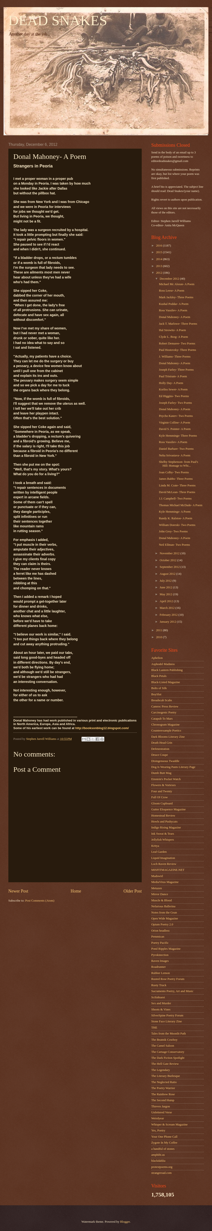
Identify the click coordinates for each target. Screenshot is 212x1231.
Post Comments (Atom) (39, 900)
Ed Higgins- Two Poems (174, 396)
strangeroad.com (161, 1173)
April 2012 (167, 601)
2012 (159, 272)
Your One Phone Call (164, 1136)
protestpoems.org (161, 1167)
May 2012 (166, 594)
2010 (159, 637)
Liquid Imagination (163, 858)
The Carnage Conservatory (167, 1052)
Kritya (155, 846)
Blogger (125, 1221)
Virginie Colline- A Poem (174, 422)
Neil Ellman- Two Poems (174, 544)
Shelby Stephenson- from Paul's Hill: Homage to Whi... (178, 463)
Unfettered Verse (161, 1112)
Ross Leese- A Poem (171, 290)
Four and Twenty (161, 791)
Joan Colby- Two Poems (174, 472)
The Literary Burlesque (165, 1076)
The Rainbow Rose (163, 1094)
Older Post (132, 891)
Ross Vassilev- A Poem (173, 310)
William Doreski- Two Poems (177, 525)
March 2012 (167, 608)
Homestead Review (163, 815)
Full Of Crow (159, 797)
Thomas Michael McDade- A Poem (180, 505)
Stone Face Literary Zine (166, 1021)
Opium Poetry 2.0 (162, 924)
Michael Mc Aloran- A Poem (176, 284)
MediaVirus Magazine (165, 882)
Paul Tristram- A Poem (173, 376)
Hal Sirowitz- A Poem (172, 330)
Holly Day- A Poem (171, 383)
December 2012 (170, 278)
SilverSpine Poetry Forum (167, 1015)
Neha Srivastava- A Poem (174, 455)
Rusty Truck (158, 985)
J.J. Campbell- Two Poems (175, 498)
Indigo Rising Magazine (166, 827)
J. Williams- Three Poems (175, 356)
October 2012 (168, 560)
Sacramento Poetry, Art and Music (172, 991)
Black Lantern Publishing (167, 670)
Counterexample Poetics (166, 730)
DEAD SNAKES (57, 20)
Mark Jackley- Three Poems (176, 297)
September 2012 (170, 567)
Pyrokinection (159, 955)
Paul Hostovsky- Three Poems (177, 350)
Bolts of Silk (159, 688)
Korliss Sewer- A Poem (173, 389)
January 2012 (168, 621)
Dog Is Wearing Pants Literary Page (173, 767)
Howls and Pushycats (164, 821)
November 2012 (170, 553)
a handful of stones (163, 1148)
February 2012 (169, 614)
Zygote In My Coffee (164, 1142)
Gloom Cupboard (162, 803)
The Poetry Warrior (163, 1088)
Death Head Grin (161, 742)
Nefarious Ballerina (163, 906)
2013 (159, 266)
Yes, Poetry (158, 1130)
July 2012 (166, 580)
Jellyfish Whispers (162, 839)
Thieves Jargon (160, 1106)
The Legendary (160, 1070)
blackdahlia (158, 1160)
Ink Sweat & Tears (162, 833)
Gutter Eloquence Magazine (168, 809)
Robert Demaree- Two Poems (177, 343)
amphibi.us (158, 1154)
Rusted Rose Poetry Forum (167, 979)
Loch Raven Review (163, 864)
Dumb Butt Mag (161, 773)
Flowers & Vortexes (163, 785)
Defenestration (160, 749)
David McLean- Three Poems (177, 492)
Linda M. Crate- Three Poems (177, 485)
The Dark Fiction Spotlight (167, 1057)
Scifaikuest (158, 997)
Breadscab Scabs (161, 700)
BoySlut (156, 694)
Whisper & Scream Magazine (169, 1124)
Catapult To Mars (162, 718)
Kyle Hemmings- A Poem (175, 511)
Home (76, 891)
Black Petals (159, 676)
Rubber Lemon (160, 973)
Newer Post (18, 891)
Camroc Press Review (164, 706)
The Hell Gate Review (165, 1063)
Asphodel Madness (163, 664)
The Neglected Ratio (164, 1082)
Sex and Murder (161, 1003)
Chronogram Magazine (165, 724)
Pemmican (157, 936)
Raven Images (160, 961)
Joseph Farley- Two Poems (175, 402)
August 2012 (168, 573)
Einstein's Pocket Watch (166, 779)
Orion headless (160, 930)
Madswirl (157, 876)
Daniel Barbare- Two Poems (176, 448)
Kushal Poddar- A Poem (173, 304)
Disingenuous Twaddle (165, 761)
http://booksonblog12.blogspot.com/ (102, 728)
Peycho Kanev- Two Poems (176, 416)
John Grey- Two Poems (173, 531)
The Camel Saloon (162, 1045)
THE (154, 1027)
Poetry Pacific (160, 942)
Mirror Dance (159, 894)
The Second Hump (162, 1100)
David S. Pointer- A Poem (175, 429)
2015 (159, 252)
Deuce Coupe (159, 755)
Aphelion (157, 658)
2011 (159, 630)
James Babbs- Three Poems (176, 478)
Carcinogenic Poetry (163, 712)
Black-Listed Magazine (165, 682)
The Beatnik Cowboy (164, 1039)
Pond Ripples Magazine (166, 948)
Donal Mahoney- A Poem (174, 317)
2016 (159, 245)
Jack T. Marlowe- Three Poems (178, 323)
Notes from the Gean (164, 912)
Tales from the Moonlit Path (168, 1033)
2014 (159, 259)
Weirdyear (157, 1118)
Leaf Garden (159, 851)
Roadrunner (158, 967)
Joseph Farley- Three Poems (176, 369)
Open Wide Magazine (164, 918)
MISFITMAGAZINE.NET (167, 870)
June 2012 (166, 587)
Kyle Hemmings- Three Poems (178, 435)
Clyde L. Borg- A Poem (173, 336)
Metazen (156, 888)
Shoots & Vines (161, 1009)
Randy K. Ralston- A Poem (175, 518)
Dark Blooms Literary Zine (168, 736)
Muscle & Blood (161, 900)
